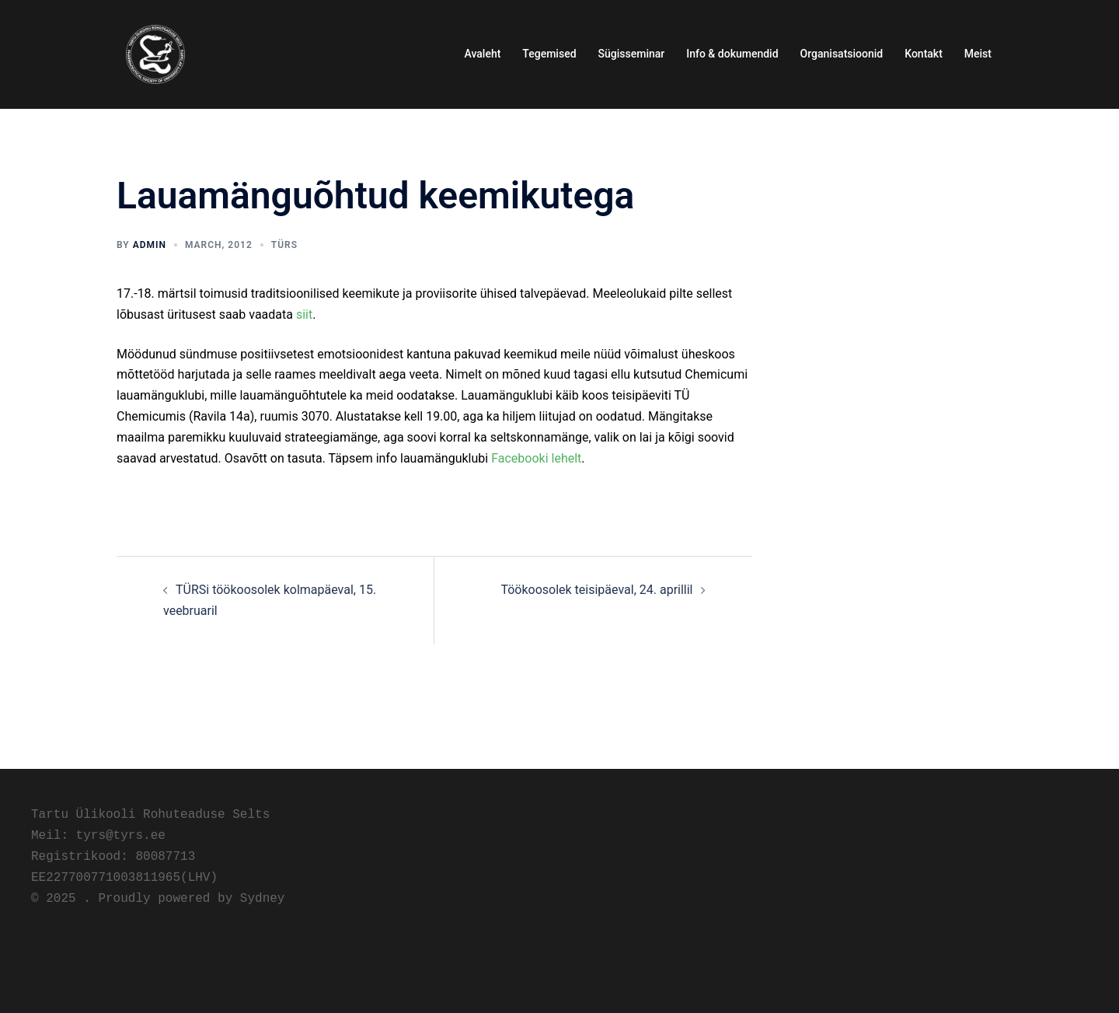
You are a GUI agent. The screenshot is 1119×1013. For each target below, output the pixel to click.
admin (149, 244)
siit (304, 314)
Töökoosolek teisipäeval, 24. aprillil (596, 589)
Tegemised (549, 53)
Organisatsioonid (842, 53)
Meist (978, 53)
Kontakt (924, 53)
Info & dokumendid (732, 53)
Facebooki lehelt (536, 458)
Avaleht (483, 53)
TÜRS (284, 244)
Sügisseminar (631, 53)
